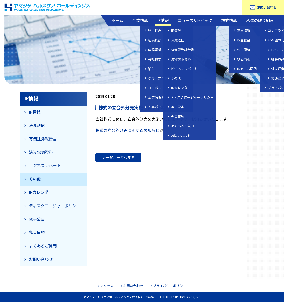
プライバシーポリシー (169, 285)
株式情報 (229, 20)
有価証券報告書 (43, 138)
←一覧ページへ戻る (118, 157)
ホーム (117, 20)
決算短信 (37, 125)
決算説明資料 (41, 152)
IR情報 (163, 20)
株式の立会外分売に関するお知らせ (127, 130)
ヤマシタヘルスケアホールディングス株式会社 (47, 7)
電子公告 (37, 219)
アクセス (106, 285)
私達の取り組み (260, 20)
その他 (35, 179)
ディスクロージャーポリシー (54, 205)
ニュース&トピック (195, 20)
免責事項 (37, 232)
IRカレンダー (41, 192)
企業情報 (140, 20)
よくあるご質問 (43, 246)
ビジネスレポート (45, 165)
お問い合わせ (267, 7)
